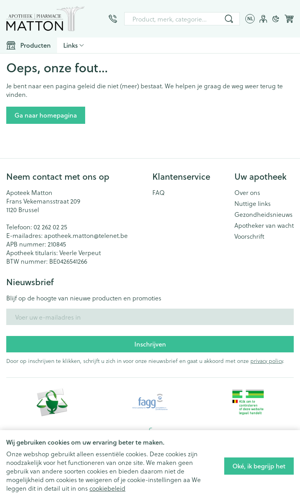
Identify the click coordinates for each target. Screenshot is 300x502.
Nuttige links (252, 203)
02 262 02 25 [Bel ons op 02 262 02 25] (50, 226)
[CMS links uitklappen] (73, 45)
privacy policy (266, 361)
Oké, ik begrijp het (259, 465)
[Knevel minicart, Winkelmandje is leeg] (289, 18)
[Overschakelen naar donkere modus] (276, 19)
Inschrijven (150, 343)
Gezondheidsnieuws (263, 214)
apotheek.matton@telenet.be (86, 235)
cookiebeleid (107, 488)
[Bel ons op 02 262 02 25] (113, 18)
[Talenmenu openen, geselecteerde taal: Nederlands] (250, 18)
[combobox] (182, 18)
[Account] (263, 19)
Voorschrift (249, 236)
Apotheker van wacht (264, 225)
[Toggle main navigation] (28, 45)
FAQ (158, 192)
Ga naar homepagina (45, 115)
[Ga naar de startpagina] (45, 18)
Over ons (247, 192)
